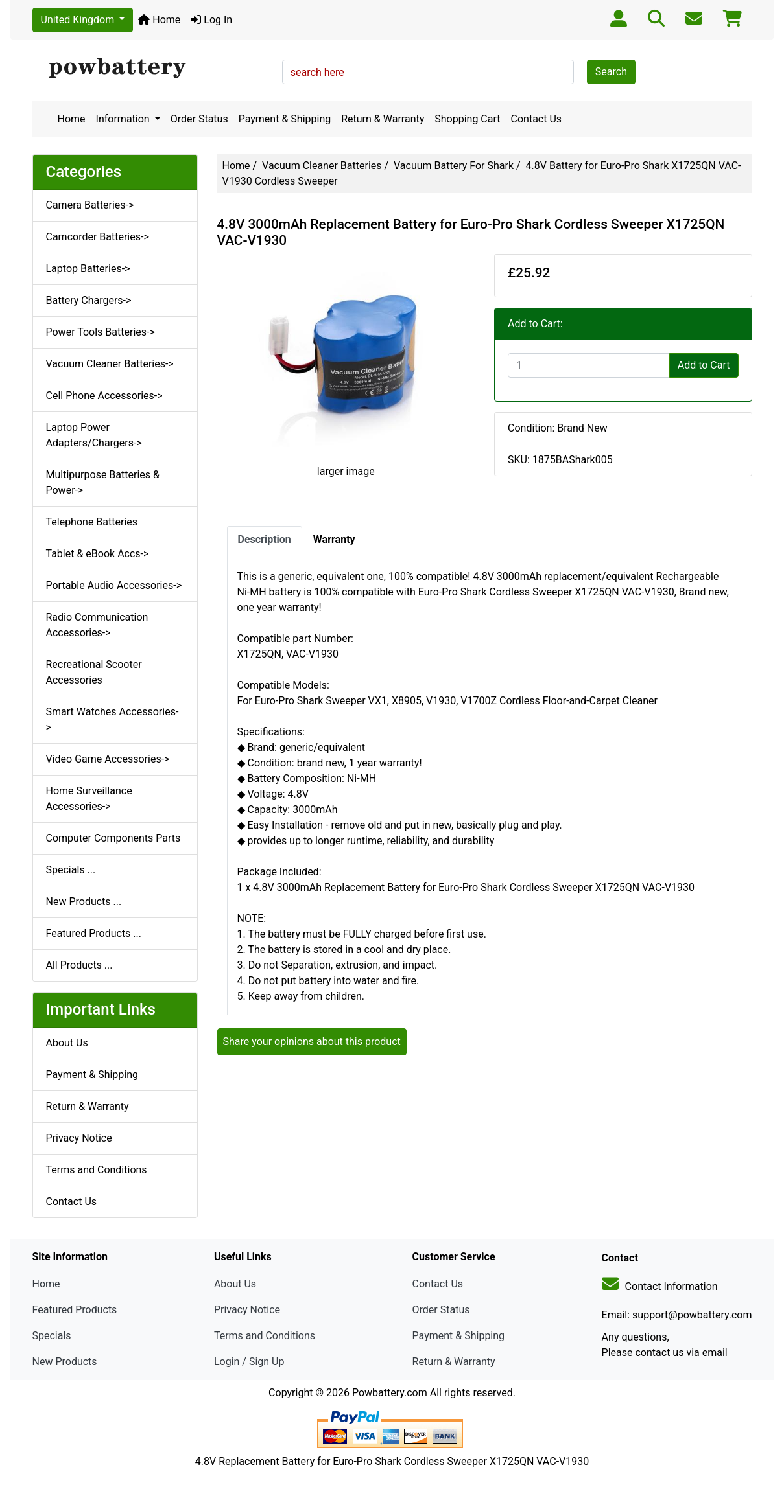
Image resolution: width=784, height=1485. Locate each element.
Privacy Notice (79, 1138)
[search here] (428, 72)
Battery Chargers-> (89, 300)
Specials (51, 1336)
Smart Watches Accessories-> (112, 719)
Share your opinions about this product (312, 1041)
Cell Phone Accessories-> (104, 395)
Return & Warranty (382, 119)
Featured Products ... (94, 933)
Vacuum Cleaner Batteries (321, 165)
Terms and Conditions (96, 1170)
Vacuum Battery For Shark (454, 165)
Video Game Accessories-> (108, 759)
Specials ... (71, 870)
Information (124, 119)
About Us (67, 1043)
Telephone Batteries (92, 522)
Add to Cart (704, 365)
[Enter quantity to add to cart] (589, 365)
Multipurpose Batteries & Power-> (103, 482)
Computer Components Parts (113, 838)
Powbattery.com (389, 1393)
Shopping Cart (467, 119)
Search (611, 71)
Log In (211, 20)
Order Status (199, 119)
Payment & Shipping (285, 119)
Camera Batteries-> (90, 205)
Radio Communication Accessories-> (97, 625)
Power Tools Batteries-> (100, 332)
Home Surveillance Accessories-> (89, 798)
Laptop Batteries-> (88, 268)
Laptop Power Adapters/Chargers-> (94, 435)
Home (159, 20)
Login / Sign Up (249, 1361)
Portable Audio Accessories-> (114, 585)
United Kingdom (79, 20)
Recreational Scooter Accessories (94, 672)
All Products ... (79, 965)
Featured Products (74, 1310)
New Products (64, 1361)
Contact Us (536, 119)
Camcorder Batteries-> (97, 237)
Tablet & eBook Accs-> (97, 553)
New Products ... (84, 901)
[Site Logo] (153, 69)
